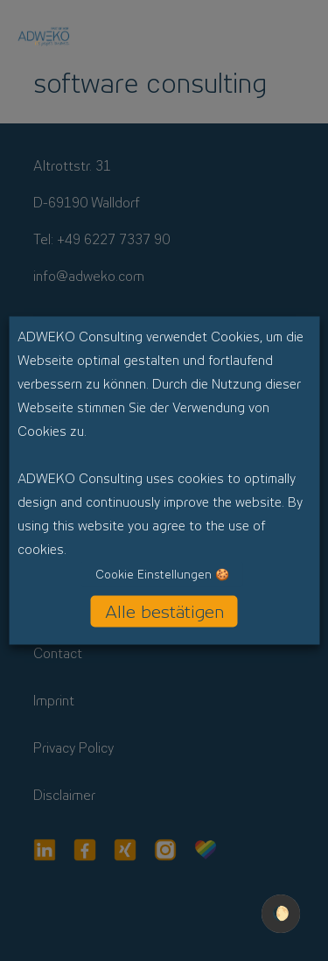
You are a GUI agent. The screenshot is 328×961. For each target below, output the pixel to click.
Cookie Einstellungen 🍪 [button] (162, 574)
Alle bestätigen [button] (164, 611)
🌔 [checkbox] (281, 913)
